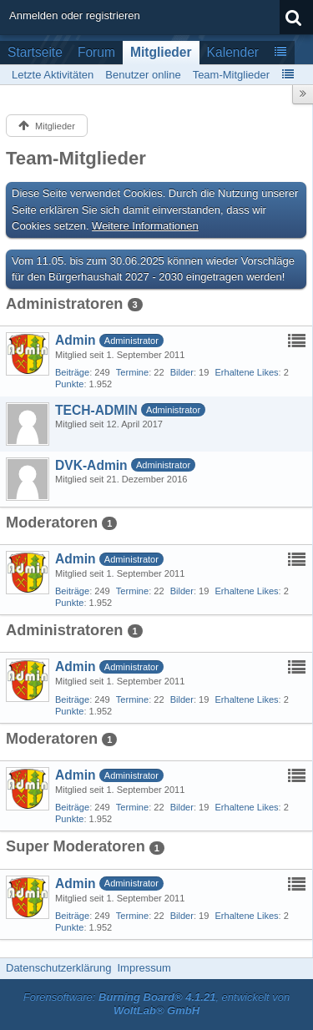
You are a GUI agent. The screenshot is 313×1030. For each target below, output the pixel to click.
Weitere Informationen (145, 226)
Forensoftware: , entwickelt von (156, 1004)
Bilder (182, 372)
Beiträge (72, 372)
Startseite (35, 52)
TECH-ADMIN (96, 410)
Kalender (233, 52)
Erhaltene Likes (246, 372)
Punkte (69, 384)
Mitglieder (161, 52)
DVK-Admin (91, 465)
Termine (132, 372)
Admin (75, 340)
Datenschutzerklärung (58, 968)
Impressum (143, 968)
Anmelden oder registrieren (74, 15)
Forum (96, 52)
